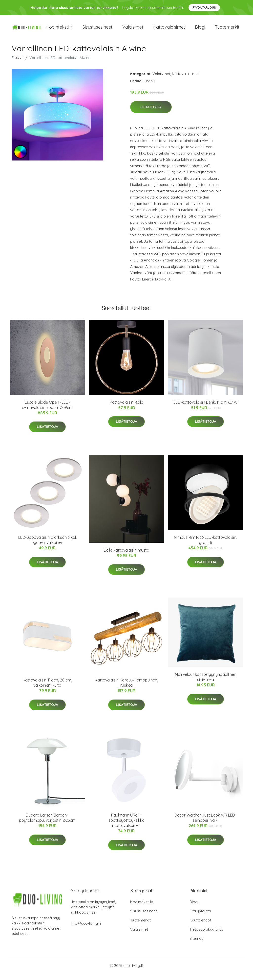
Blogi (200, 29)
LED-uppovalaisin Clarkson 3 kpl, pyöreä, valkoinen (47, 545)
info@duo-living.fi (86, 928)
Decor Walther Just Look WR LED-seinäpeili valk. (205, 823)
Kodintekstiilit (59, 29)
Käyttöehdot (200, 925)
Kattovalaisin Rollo (126, 407)
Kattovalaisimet (169, 29)
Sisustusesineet (97, 29)
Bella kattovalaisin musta (126, 555)
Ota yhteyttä (200, 916)
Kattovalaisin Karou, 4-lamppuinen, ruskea (126, 687)
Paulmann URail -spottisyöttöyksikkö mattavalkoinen (126, 825)
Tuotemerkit (227, 29)
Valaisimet (132, 29)
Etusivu (17, 62)
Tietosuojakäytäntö (206, 934)
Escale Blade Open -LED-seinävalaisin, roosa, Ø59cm (47, 410)
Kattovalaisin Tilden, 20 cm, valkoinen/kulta (47, 687)
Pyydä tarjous (204, 7)
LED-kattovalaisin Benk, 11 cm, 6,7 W (205, 407)
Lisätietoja (151, 112)
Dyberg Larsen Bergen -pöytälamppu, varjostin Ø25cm (47, 823)
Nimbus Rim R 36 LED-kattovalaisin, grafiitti (205, 545)
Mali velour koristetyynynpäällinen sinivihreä (205, 682)
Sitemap (197, 943)
